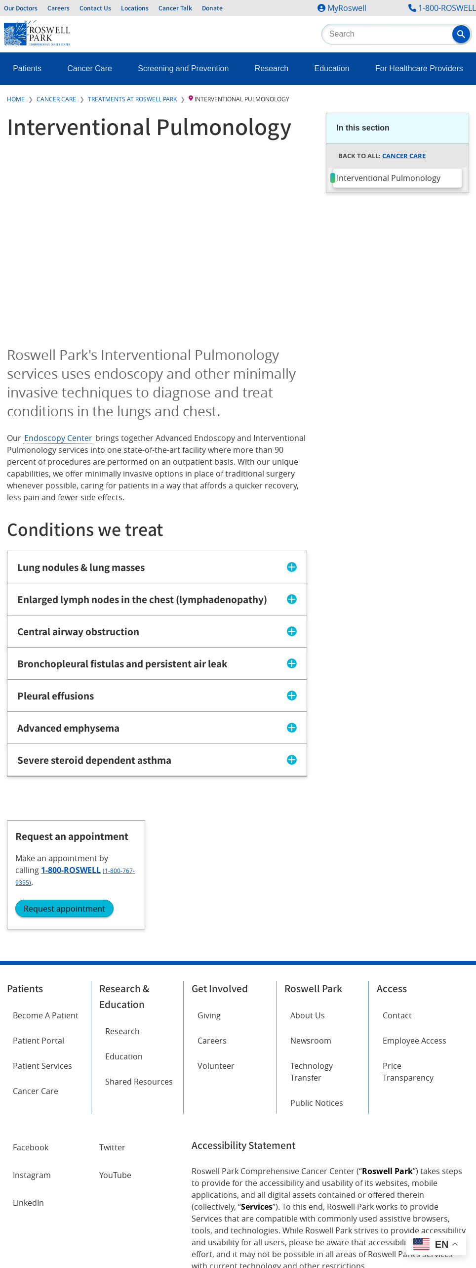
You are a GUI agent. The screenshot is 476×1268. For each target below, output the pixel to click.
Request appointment (383, 296)
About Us (307, 890)
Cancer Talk (175, 7)
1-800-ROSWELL (447, 7)
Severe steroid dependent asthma (94, 760)
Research (271, 68)
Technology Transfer (311, 947)
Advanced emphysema (68, 728)
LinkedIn (28, 1078)
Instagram (32, 1050)
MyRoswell (346, 7)
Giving (209, 890)
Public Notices (316, 978)
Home (16, 99)
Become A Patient (46, 890)
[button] (461, 34)
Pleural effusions (55, 696)
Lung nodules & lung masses (81, 567)
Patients (27, 68)
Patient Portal (38, 916)
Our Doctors (21, 7)
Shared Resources (139, 957)
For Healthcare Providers (419, 68)
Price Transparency (408, 947)
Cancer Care (89, 68)
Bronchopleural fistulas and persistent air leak (122, 664)
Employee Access (414, 916)
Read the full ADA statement (239, 1157)
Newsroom (310, 916)
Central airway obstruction (78, 632)
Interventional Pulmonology (388, 178)
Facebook (30, 1022)
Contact (397, 890)
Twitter (112, 1022)
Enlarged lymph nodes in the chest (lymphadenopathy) (142, 600)
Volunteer (216, 941)
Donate (212, 7)
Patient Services (42, 941)
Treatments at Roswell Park (132, 99)
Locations (135, 7)
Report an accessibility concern (345, 1157)
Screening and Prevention (183, 68)
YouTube (115, 1050)
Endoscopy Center (58, 438)
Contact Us (95, 7)
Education (331, 68)
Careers (58, 7)
